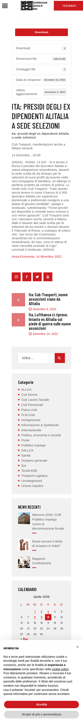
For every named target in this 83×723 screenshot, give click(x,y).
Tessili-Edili (29, 470)
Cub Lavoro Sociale (35, 399)
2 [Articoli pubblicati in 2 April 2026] (41, 611)
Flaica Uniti (29, 410)
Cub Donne (29, 394)
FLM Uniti (28, 415)
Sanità (25, 455)
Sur (23, 465)
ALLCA (26, 389)
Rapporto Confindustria (41, 561)
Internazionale (31, 430)
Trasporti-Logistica (34, 475)
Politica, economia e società (41, 435)
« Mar (24, 639)
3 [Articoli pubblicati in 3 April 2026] (48, 611)
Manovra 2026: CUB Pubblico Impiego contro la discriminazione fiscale (48, 521)
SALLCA (27, 450)
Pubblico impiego (33, 445)
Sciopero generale (34, 460)
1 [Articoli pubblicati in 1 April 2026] (34, 611)
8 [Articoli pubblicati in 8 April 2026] (35, 617)
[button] (77, 646)
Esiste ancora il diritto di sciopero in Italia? (47, 544)
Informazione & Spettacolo (40, 425)
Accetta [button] (41, 704)
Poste (25, 440)
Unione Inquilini (32, 486)
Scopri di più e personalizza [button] (41, 714)
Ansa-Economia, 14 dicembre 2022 (37, 256)
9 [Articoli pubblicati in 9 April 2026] (41, 617)
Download (41, 32)
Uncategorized (31, 480)
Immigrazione (30, 420)
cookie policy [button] (60, 669)
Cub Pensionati (32, 404)
